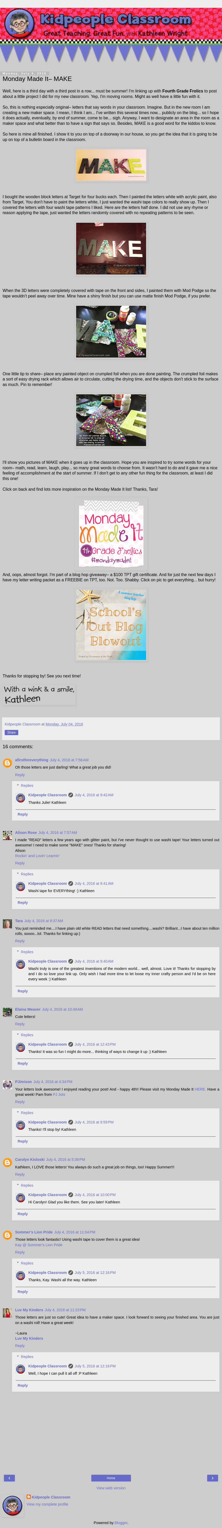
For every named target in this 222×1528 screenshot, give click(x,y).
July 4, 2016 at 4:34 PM (52, 1082)
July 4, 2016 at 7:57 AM (57, 832)
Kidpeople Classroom (47, 795)
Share (11, 732)
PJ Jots (59, 1094)
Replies (27, 785)
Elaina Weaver (27, 1009)
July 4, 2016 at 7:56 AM (69, 760)
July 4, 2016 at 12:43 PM (95, 1044)
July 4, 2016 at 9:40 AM (94, 961)
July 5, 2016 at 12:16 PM (95, 1273)
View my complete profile (47, 1504)
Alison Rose (26, 832)
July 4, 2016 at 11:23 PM (65, 1310)
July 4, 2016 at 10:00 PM (95, 1195)
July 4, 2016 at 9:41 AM (94, 883)
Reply (20, 775)
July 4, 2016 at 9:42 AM (94, 795)
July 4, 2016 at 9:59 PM (94, 1122)
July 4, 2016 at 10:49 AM (62, 1009)
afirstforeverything (31, 760)
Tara (19, 921)
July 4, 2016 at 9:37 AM (43, 921)
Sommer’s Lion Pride (34, 1232)
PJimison (23, 1082)
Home (111, 1478)
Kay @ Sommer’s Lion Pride (38, 1245)
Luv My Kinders (29, 1310)
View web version (111, 1488)
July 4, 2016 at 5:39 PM (65, 1159)
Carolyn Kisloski (30, 1159)
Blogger (121, 1523)
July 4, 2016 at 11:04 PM (74, 1232)
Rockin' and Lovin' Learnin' (37, 856)
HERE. (200, 1089)
